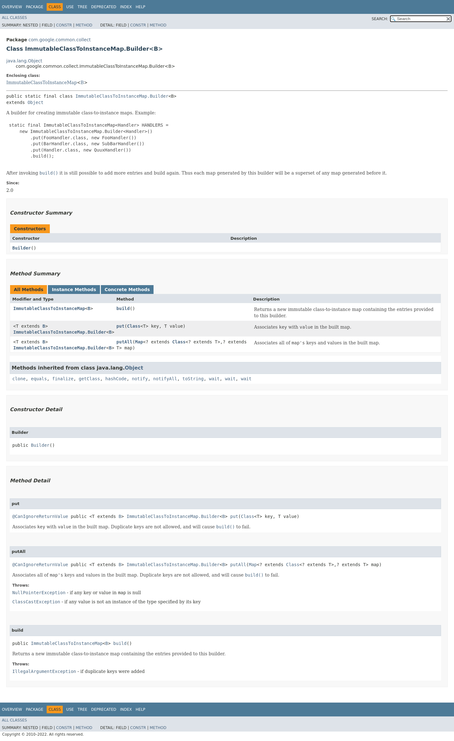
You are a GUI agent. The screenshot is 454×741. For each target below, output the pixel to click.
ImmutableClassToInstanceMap (41, 82)
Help (140, 7)
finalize (62, 378)
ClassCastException (36, 601)
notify (140, 378)
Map (139, 341)
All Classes (14, 17)
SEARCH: (380, 19)
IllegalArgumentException (44, 671)
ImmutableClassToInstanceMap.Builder (121, 96)
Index (126, 7)
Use (70, 7)
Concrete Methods (127, 289)
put (120, 326)
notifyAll (165, 378)
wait (214, 378)
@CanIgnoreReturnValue (40, 516)
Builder (21, 247)
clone (19, 378)
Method (84, 25)
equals (39, 378)
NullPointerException (39, 592)
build (123, 308)
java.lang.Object (24, 60)
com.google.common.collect (59, 39)
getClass (89, 378)
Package (34, 7)
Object (35, 102)
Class (133, 326)
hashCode (115, 378)
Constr (64, 25)
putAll (124, 341)
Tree (82, 7)
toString (193, 378)
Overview (12, 7)
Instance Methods (74, 289)
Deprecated (103, 7)
